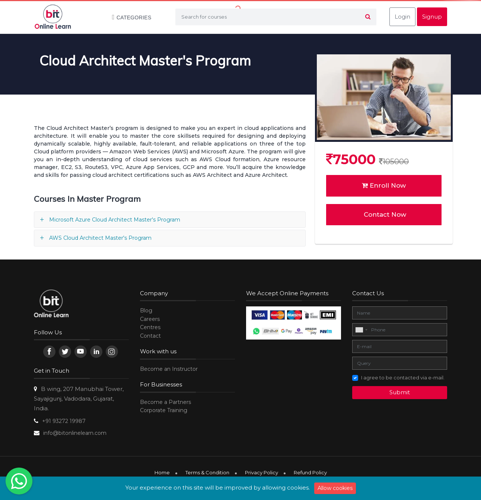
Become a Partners (165, 402)
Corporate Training (163, 410)
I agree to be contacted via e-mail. (403, 377)
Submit (399, 392)
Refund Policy (310, 472)
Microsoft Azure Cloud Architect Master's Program (114, 219)
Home (162, 472)
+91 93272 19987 (64, 421)
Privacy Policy (261, 472)
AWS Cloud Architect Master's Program (100, 238)
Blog (146, 310)
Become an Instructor (169, 369)
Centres (150, 327)
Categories (128, 17)
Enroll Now (384, 185)
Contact (150, 335)
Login (402, 16)
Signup (432, 16)
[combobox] (361, 330)
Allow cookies (335, 488)
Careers (150, 319)
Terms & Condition (207, 472)
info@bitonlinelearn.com (74, 433)
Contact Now (384, 214)
